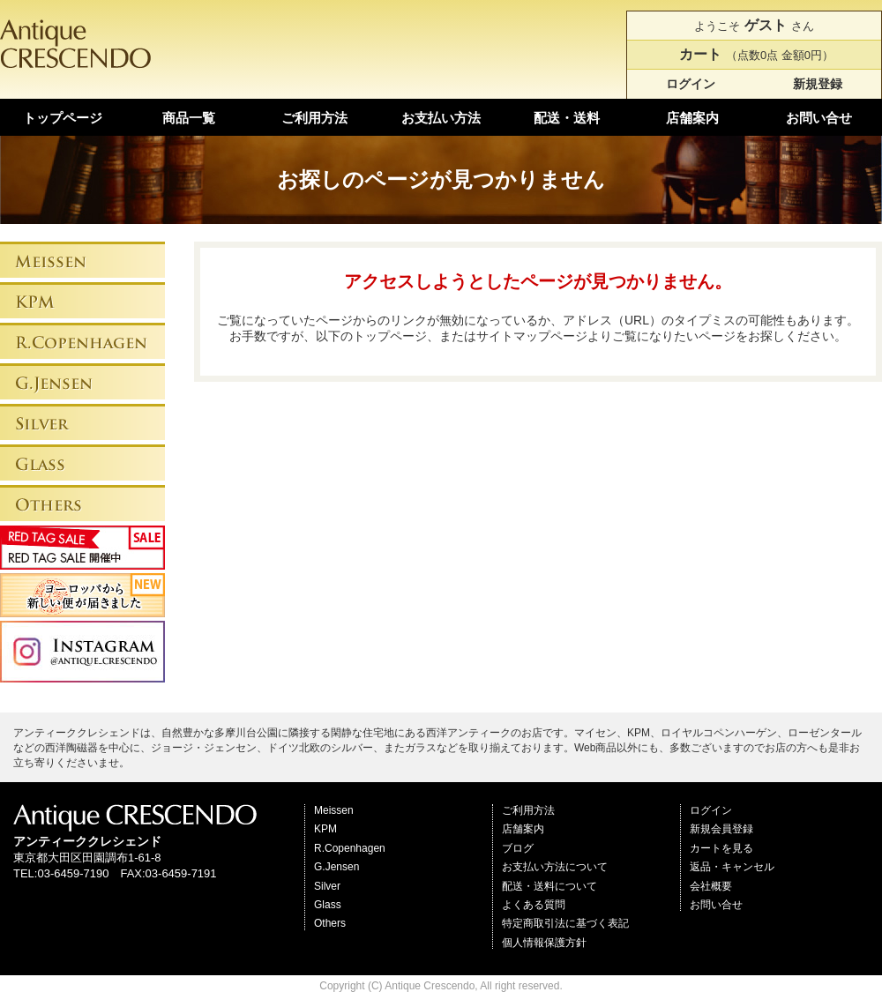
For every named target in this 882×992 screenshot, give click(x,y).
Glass (327, 905)
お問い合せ (819, 117)
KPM (325, 829)
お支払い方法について (555, 867)
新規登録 (817, 84)
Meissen (334, 810)
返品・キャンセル (732, 867)
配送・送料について (549, 886)
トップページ (62, 117)
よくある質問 (533, 905)
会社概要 (711, 886)
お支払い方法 (441, 117)
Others (330, 923)
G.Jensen (336, 867)
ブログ (518, 848)
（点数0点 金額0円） (754, 54)
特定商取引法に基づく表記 (565, 923)
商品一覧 (188, 117)
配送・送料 (567, 117)
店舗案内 (692, 117)
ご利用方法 (314, 117)
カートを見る (721, 848)
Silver (327, 886)
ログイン (690, 84)
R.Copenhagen (349, 848)
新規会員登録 (721, 829)
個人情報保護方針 (544, 942)
